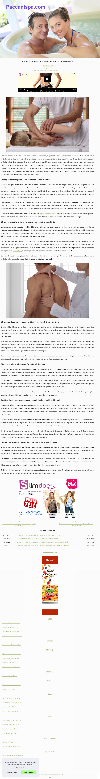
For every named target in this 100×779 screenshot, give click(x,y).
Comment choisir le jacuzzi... (11, 724)
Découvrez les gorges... (9, 689)
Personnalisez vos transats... (11, 623)
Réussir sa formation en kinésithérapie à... (47, 70)
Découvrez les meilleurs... (10, 729)
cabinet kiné (17, 251)
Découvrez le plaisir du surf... (11, 685)
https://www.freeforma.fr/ (47, 214)
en (50, 777)
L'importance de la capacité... (11, 645)
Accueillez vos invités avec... (11, 631)
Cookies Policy (55, 774)
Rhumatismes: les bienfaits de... (12, 720)
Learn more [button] (20, 767)
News (47, 68)
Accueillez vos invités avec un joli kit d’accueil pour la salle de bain (18, 525)
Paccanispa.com (45, 774)
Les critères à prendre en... (10, 768)
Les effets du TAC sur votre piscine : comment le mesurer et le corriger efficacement (43, 545)
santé (64, 426)
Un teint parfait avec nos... (10, 711)
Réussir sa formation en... (10, 627)
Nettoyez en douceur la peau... (12, 636)
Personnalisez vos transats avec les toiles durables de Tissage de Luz (76, 525)
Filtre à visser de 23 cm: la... (11, 764)
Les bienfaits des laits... (9, 676)
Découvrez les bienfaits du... (11, 667)
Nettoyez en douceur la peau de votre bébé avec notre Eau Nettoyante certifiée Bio (42, 542)
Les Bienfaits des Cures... (10, 733)
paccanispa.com (48, 66)
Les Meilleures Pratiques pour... (12, 702)
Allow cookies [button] (28, 772)
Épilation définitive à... (9, 742)
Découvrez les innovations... (11, 760)
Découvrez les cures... (9, 662)
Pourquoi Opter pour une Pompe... (13, 755)
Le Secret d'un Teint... (9, 707)
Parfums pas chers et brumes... (12, 698)
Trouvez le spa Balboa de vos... (12, 746)
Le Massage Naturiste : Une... (11, 658)
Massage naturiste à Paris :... (11, 654)
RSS (62, 774)
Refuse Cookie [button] (12, 772)
